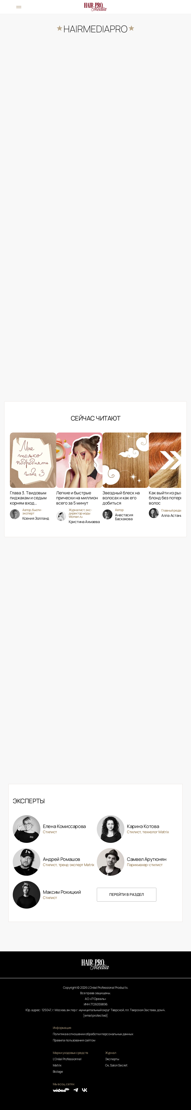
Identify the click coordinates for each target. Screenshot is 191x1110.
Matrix (57, 1065)
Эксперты (112, 1059)
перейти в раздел (126, 894)
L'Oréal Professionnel (67, 1059)
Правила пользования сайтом (74, 1040)
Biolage (58, 1071)
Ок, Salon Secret (116, 1065)
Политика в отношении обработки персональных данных (93, 1034)
